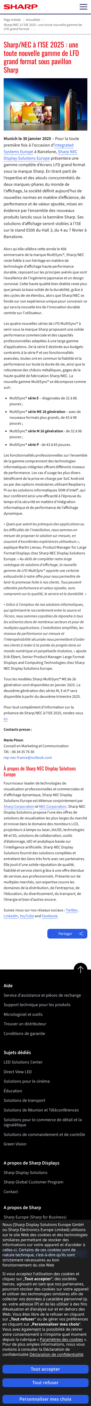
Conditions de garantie (24, 1034)
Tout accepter (45, 1369)
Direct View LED (18, 1072)
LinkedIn (11, 916)
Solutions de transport (24, 1100)
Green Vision (15, 1144)
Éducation (13, 1091)
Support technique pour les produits (37, 1005)
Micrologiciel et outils (23, 1014)
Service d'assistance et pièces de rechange (42, 995)
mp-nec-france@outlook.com (28, 757)
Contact (11, 1192)
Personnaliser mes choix (45, 1399)
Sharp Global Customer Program (33, 1182)
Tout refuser (46, 1382)
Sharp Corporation (19, 806)
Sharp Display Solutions (26, 1173)
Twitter (71, 910)
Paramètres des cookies (61, 1339)
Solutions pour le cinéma (27, 1081)
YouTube (27, 916)
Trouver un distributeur (25, 1024)
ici (5, 719)
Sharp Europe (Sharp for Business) (35, 1217)
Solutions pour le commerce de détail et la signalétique (43, 1122)
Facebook (50, 916)
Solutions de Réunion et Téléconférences (41, 1110)
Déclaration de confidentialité (56, 1354)
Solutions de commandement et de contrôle (44, 1134)
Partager (70, 933)
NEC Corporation (52, 806)
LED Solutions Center (23, 1062)
